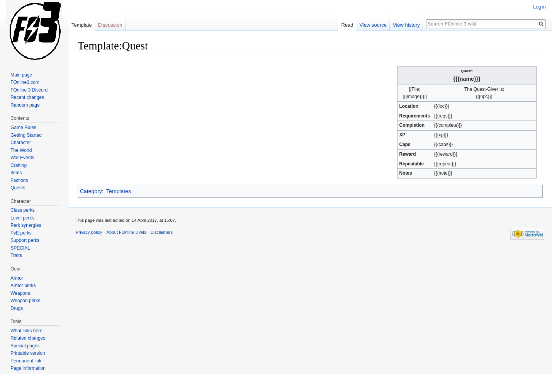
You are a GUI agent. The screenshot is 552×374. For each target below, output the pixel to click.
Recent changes (27, 97)
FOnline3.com (24, 82)
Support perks (24, 240)
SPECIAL (20, 248)
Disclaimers (161, 232)
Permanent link (25, 361)
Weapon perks (25, 300)
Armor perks (23, 285)
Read (347, 25)
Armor (16, 278)
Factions (19, 180)
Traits (16, 255)
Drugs (16, 308)
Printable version (27, 353)
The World (21, 150)
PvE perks (21, 233)
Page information (28, 368)
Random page (24, 105)
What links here (26, 330)
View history (406, 25)
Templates (118, 191)
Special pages (24, 345)
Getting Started (26, 135)
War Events (22, 157)
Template (81, 25)
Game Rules (23, 127)
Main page (21, 75)
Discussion (110, 25)
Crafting (18, 165)
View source (373, 25)
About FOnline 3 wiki (126, 232)
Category (91, 191)
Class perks (22, 210)
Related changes (27, 338)
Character (20, 142)
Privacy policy (89, 232)
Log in (539, 7)
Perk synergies (25, 225)
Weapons (20, 293)
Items (16, 172)
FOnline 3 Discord (29, 90)
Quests (17, 187)
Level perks (22, 218)
